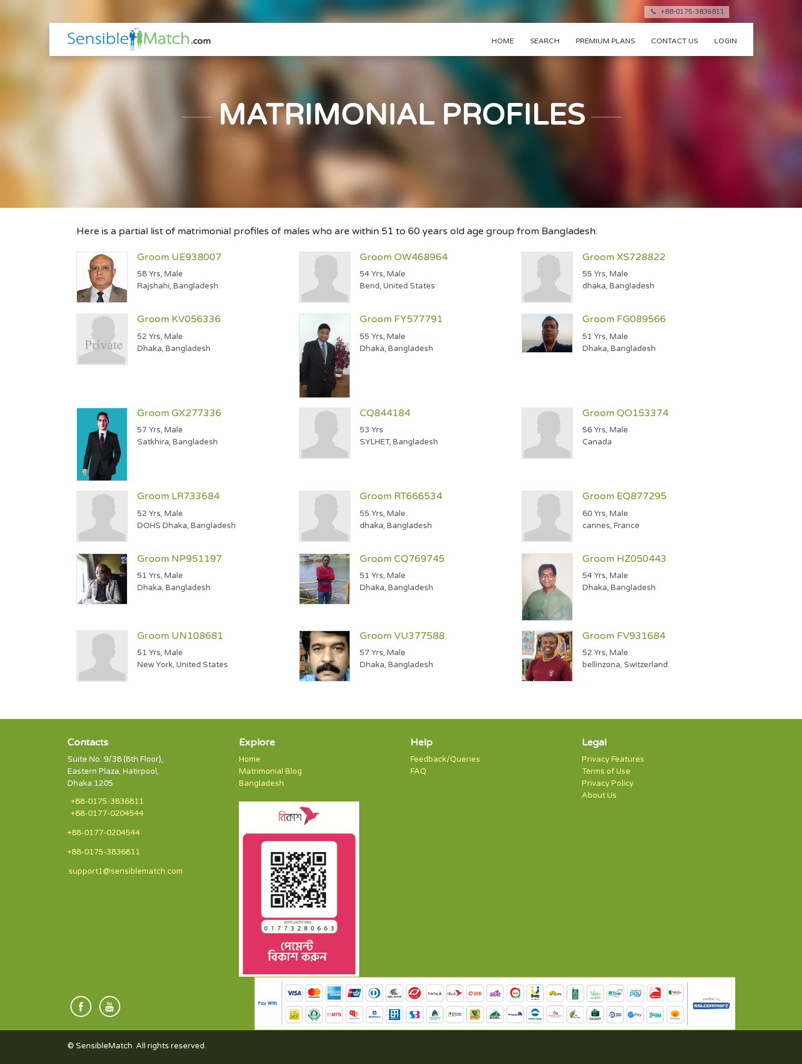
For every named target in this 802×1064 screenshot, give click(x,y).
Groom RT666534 (401, 496)
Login (725, 41)
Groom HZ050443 (624, 559)
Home (503, 41)
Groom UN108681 (180, 636)
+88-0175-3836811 (686, 12)
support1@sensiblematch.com (126, 871)
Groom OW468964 (404, 257)
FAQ (418, 771)
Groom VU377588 (402, 636)
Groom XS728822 (623, 257)
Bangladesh (261, 783)
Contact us (674, 41)
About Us (599, 795)
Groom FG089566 (624, 319)
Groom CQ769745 (402, 559)
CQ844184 (385, 413)
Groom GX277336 (179, 413)
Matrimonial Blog (270, 771)
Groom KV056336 (179, 319)
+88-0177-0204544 (107, 813)
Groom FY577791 (401, 319)
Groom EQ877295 (624, 496)
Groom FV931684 (623, 636)
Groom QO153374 (625, 413)
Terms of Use (606, 771)
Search (545, 41)
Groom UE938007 (179, 257)
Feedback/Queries (445, 759)
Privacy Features (613, 759)
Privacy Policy (608, 783)
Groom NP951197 (179, 559)
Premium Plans (605, 41)
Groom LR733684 (178, 496)
